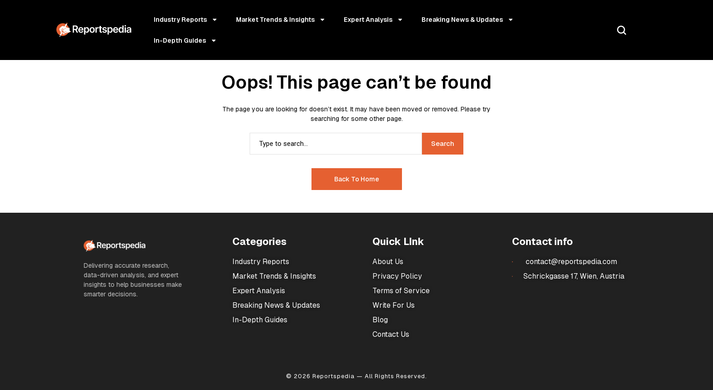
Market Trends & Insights (281, 19)
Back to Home (356, 179)
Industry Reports (186, 19)
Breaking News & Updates (468, 19)
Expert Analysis (373, 19)
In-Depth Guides (185, 40)
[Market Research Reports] (93, 30)
